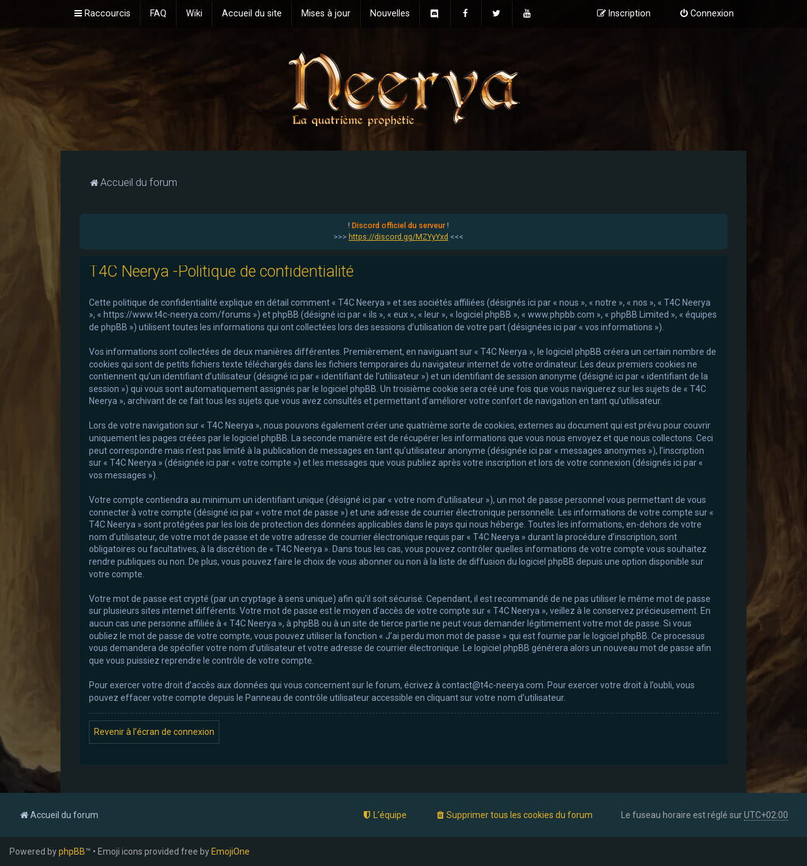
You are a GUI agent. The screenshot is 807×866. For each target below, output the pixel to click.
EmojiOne (230, 851)
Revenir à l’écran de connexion (154, 732)
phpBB (72, 851)
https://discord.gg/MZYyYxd (398, 237)
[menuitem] (158, 14)
